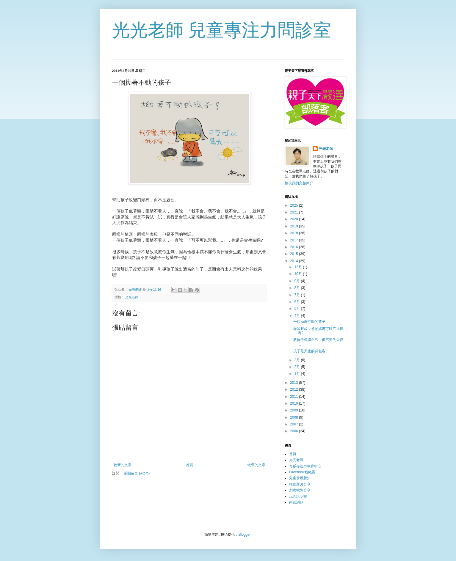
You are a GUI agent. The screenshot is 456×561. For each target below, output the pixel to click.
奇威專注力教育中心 (305, 466)
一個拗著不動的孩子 (309, 322)
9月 (297, 281)
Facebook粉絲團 (302, 472)
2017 (294, 240)
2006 (294, 431)
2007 (294, 424)
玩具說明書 (298, 496)
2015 (294, 254)
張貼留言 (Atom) (137, 473)
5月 (297, 309)
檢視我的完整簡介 (299, 183)
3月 (297, 360)
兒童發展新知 (300, 478)
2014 (294, 261)
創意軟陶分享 (300, 490)
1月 (297, 374)
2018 (294, 233)
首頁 (189, 465)
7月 (297, 295)
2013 (294, 383)
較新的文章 (122, 465)
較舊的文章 (256, 465)
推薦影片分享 (300, 484)
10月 (298, 274)
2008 (294, 417)
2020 (294, 219)
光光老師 (131, 297)
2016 (294, 247)
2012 (294, 389)
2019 (294, 226)
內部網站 (296, 502)
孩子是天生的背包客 (309, 351)
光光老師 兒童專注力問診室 (221, 30)
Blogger (245, 534)
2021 (294, 212)
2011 (294, 397)
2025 (294, 205)
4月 (297, 316)
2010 (294, 403)
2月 (297, 367)
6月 (297, 302)
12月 (298, 267)
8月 (297, 288)
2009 (294, 410)
